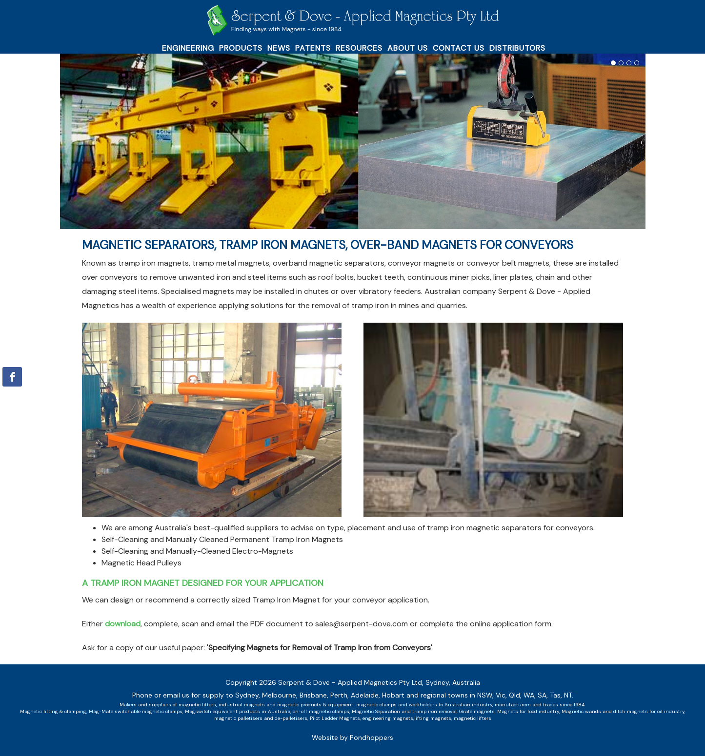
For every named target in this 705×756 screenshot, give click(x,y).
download (123, 624)
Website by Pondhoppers (352, 737)
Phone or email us (160, 695)
